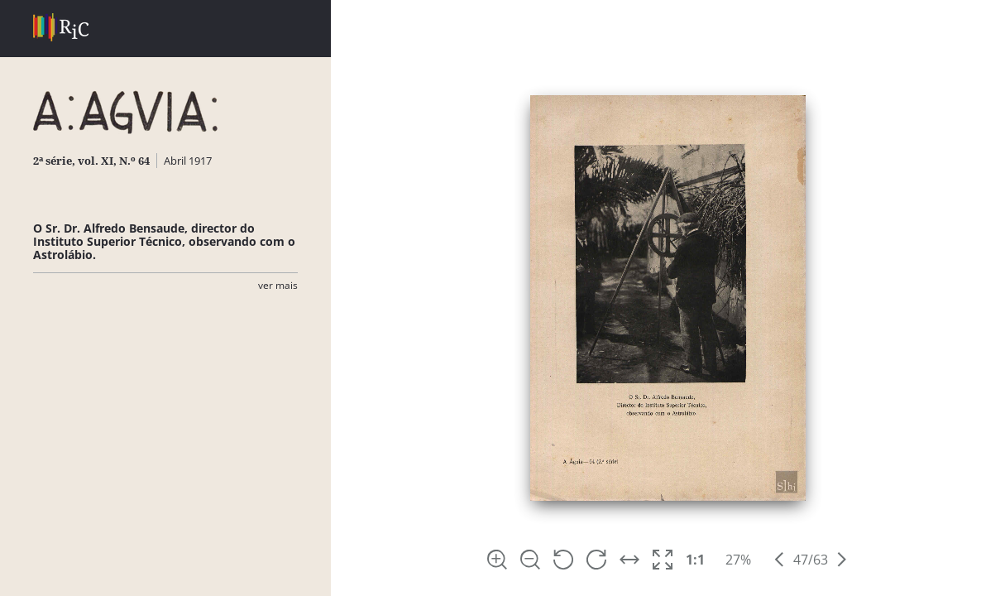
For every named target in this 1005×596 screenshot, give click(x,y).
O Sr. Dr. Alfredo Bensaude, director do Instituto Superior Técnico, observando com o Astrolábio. (164, 241)
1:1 (695, 559)
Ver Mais (278, 285)
